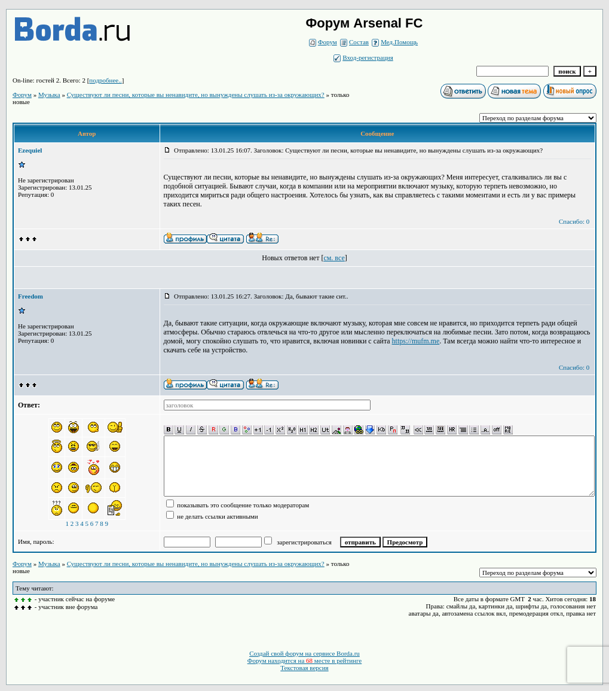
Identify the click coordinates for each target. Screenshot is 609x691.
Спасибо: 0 (574, 221)
